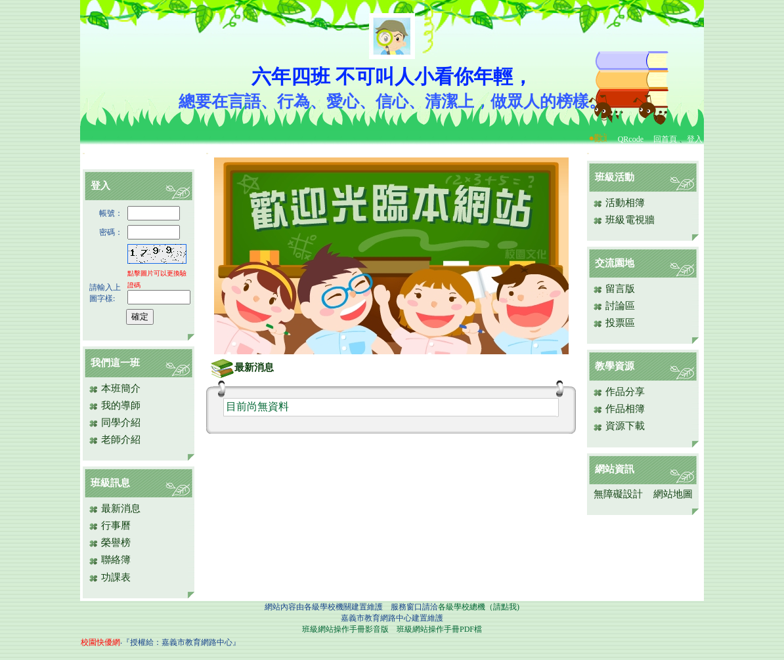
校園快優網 (100, 642)
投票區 (614, 323)
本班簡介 (115, 388)
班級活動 (614, 177)
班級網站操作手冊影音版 (345, 629)
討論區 (614, 305)
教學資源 (614, 366)
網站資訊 (614, 469)
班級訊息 (110, 483)
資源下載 (619, 426)
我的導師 (115, 405)
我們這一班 (115, 363)
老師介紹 (115, 439)
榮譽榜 (110, 542)
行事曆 (110, 525)
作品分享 (619, 391)
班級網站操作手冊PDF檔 (439, 629)
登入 (695, 139)
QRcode (630, 139)
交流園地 (614, 263)
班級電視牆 (624, 220)
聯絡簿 (110, 559)
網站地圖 (673, 494)
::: (84, 153)
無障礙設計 (618, 494)
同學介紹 (115, 422)
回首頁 (665, 139)
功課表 (110, 577)
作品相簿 (619, 408)
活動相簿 (619, 202)
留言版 (614, 288)
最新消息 (115, 508)
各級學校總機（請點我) (478, 606)
